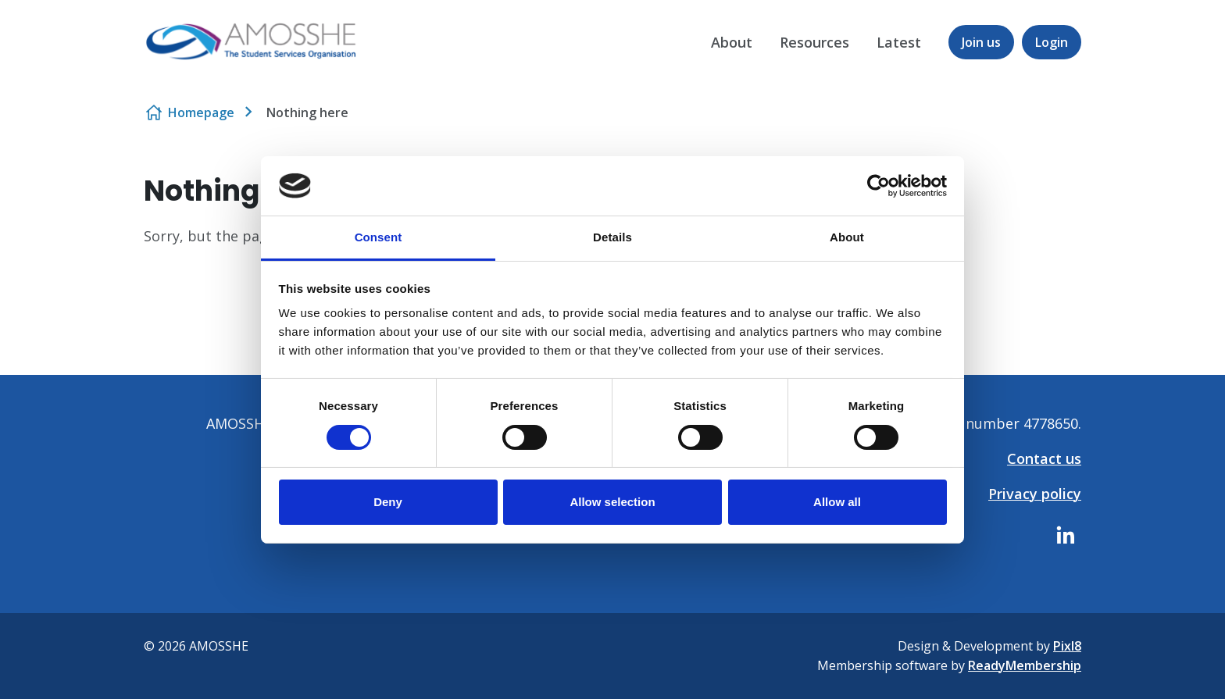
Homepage (201, 112)
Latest (899, 42)
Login (1051, 42)
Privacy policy (1034, 493)
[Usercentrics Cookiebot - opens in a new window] (878, 186)
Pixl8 (1067, 645)
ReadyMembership (1024, 665)
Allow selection (612, 501)
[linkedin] (1065, 535)
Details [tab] (612, 237)
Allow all (837, 501)
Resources (814, 42)
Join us (981, 42)
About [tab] (847, 237)
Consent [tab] (378, 237)
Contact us (1044, 458)
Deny (387, 501)
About (731, 42)
